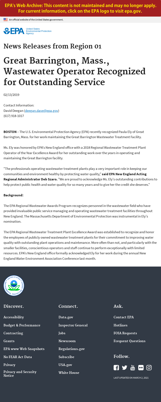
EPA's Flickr (141, 367)
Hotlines (120, 325)
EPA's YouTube (132, 367)
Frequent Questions (129, 341)
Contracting (13, 333)
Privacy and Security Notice (20, 374)
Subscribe (66, 357)
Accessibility (14, 317)
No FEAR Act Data (18, 357)
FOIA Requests (125, 333)
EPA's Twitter (124, 367)
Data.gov (66, 317)
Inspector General (73, 325)
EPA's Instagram (149, 367)
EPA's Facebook (116, 367)
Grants (9, 341)
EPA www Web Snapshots (24, 349)
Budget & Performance (22, 325)
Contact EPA (124, 317)
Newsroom (67, 341)
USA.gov (65, 365)
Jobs (62, 333)
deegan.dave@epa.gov (41, 110)
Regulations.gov (72, 349)
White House (69, 373)
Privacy (9, 365)
